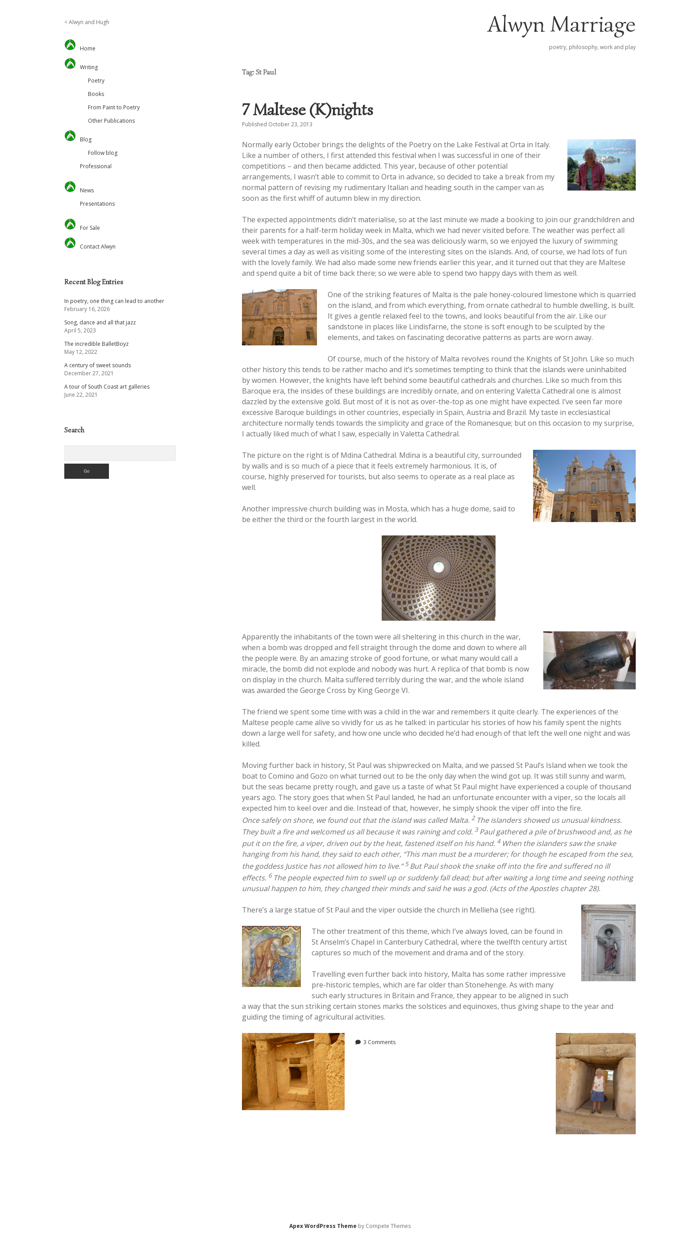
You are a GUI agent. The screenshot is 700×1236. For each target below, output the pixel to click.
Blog (86, 139)
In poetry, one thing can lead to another (114, 301)
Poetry (96, 80)
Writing (89, 67)
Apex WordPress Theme (323, 1226)
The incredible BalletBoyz (96, 344)
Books (96, 94)
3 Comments (379, 1042)
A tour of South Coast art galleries (107, 386)
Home (88, 48)
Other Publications (111, 120)
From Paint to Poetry (114, 107)
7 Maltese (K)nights (307, 109)
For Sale (90, 228)
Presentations (97, 203)
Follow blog (102, 153)
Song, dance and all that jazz (100, 322)
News (87, 190)
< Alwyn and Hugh (86, 22)
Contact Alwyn (98, 246)
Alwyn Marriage (562, 24)
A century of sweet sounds (97, 365)
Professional (96, 166)
